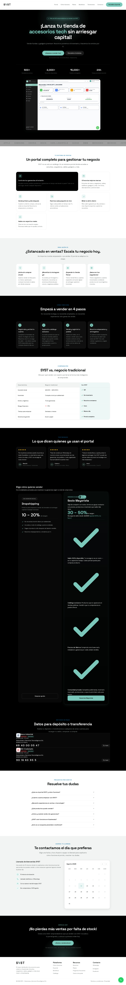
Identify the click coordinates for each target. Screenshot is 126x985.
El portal (55, 968)
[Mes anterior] (102, 865)
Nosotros (75, 965)
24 (69, 899)
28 (93, 899)
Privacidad (107, 981)
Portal (56, 4)
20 (87, 893)
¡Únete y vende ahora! (63, 943)
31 (69, 904)
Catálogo (55, 973)
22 (99, 893)
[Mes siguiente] (106, 865)
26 (81, 899)
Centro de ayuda (78, 973)
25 (75, 899)
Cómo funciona (65, 4)
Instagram (96, 968)
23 (105, 893)
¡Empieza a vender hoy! (53, 53)
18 (75, 893)
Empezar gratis (40, 696)
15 (99, 887)
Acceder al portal (114, 4)
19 (81, 893)
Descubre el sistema (74, 53)
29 (99, 899)
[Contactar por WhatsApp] (121, 980)
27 (87, 899)
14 (93, 887)
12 (81, 887)
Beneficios (82, 4)
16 (105, 887)
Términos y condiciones (97, 981)
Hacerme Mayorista (86, 698)
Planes (74, 4)
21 (93, 893)
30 (105, 899)
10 (69, 887)
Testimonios (91, 4)
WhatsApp (96, 965)
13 (87, 887)
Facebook (96, 971)
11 (75, 887)
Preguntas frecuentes (79, 970)
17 (69, 893)
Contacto (100, 4)
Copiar (105, 745)
